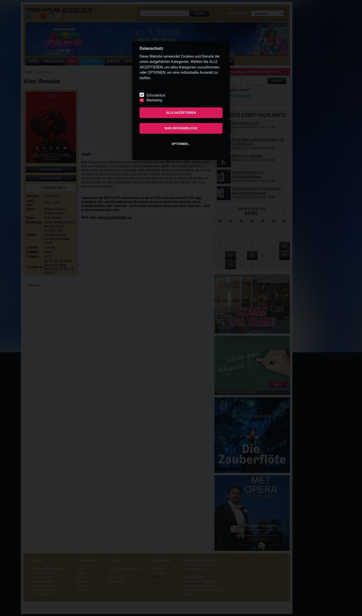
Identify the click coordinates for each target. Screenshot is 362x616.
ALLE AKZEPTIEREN (181, 112)
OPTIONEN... (180, 144)
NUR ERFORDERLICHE (181, 128)
